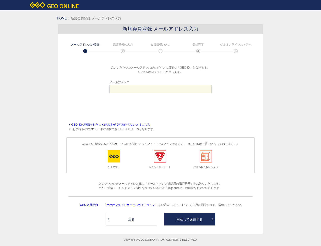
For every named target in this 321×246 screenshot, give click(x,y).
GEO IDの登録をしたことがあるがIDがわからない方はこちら (110, 124)
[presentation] (160, 108)
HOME (62, 18)
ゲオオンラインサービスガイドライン (130, 204)
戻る (131, 219)
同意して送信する (189, 219)
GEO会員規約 (89, 204)
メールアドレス (119, 82)
